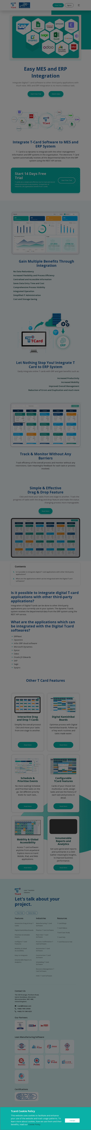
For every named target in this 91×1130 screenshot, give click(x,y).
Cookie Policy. (34, 1124)
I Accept (72, 1120)
